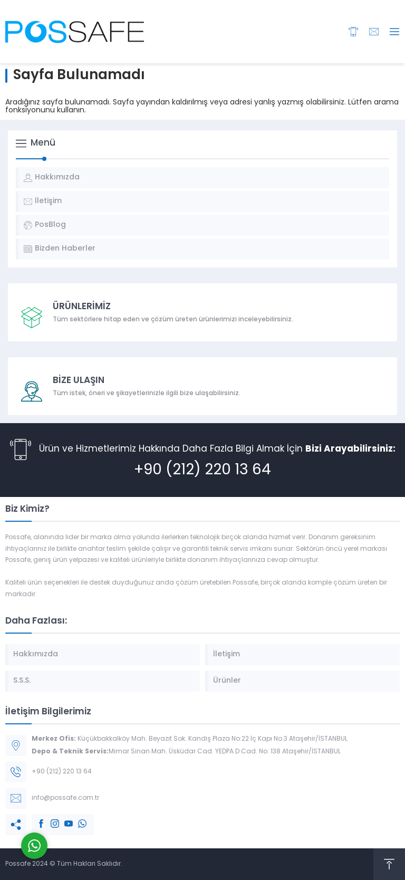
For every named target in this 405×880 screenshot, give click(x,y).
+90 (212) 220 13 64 (202, 470)
